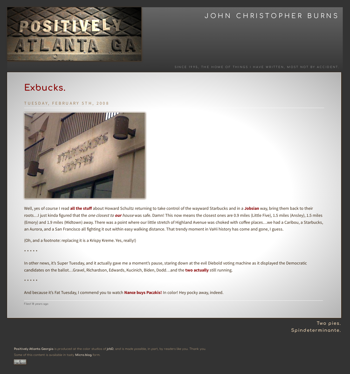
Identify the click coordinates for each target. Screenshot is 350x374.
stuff (87, 208)
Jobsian (251, 208)
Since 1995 (186, 67)
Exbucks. (45, 88)
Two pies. (329, 323)
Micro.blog (83, 355)
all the (76, 208)
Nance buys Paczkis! (143, 292)
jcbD (110, 349)
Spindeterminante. (316, 330)
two (189, 270)
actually (201, 270)
